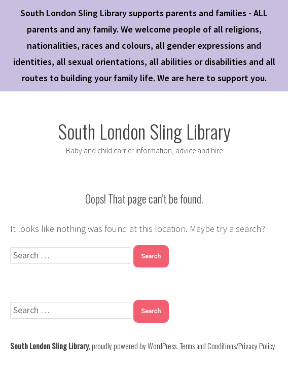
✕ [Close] (277, 184)
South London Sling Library (144, 131)
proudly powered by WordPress (134, 345)
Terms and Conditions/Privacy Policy (227, 345)
